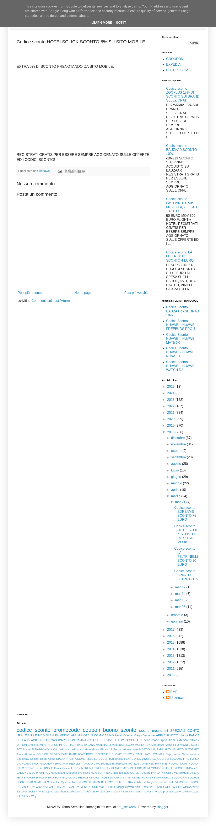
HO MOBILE (103, 763)
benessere (67, 791)
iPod (115, 749)
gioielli (116, 791)
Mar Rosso (157, 744)
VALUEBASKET (58, 786)
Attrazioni (29, 754)
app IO (49, 791)
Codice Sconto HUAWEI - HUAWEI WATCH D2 (180, 366)
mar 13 (180, 600)
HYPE (163, 763)
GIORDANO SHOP (28, 763)
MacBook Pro (74, 772)
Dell (41, 744)
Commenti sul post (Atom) (50, 300)
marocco (148, 791)
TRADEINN (134, 782)
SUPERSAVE (104, 740)
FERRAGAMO (173, 758)
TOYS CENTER (116, 782)
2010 (171, 675)
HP (157, 763)
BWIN (130, 754)
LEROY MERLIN (81, 768)
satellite (186, 791)
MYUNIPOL (43, 772)
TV (144, 782)
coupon (91, 730)
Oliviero (145, 772)
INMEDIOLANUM (46, 735)
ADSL (172, 740)
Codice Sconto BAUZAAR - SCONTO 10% (182, 311)
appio (57, 791)
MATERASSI (103, 744)
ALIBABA (157, 749)
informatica (127, 791)
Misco (86, 772)
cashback (63, 749)
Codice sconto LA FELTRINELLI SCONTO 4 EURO (180, 256)
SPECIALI (177, 730)
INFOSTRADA (67, 744)
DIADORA (62, 758)
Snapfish (55, 782)
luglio (175, 470)
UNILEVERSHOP (178, 782)
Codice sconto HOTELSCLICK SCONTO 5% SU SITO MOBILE (186, 534)
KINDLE (48, 768)
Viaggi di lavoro (125, 786)
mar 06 (180, 607)
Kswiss (66, 768)
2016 (171, 636)
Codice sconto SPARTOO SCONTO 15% (186, 575)
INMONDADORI (177, 763)
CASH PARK (144, 754)
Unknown (177, 697)
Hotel (118, 735)
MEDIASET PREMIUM (136, 768)
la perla (145, 740)
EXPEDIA (173, 64)
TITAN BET (99, 782)
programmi (160, 730)
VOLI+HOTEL (107, 786)
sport (164, 740)
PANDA (155, 772)
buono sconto (119, 730)
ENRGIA (131, 758)
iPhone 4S (106, 749)
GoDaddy (46, 763)
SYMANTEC (41, 782)
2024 (171, 393)
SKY (152, 777)
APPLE (161, 735)
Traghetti (152, 782)
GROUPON (174, 59)
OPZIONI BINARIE (188, 744)
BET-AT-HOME (59, 754)
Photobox (41, 777)
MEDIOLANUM (70, 735)
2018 (171, 432)
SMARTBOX (163, 777)
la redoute (125, 749)
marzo (176, 496)
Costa (51, 758)
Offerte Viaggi (132, 735)
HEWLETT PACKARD (82, 763)
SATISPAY (129, 777)
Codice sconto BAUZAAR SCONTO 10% (181, 149)
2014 (171, 649)
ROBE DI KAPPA (112, 777)
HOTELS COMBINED (141, 763)
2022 (171, 406)
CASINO (108, 735)
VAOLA (47, 749)
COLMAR (158, 754)
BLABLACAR (77, 754)
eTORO (86, 791)
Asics (20, 754)
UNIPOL (194, 782)
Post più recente (30, 293)
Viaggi (183, 735)
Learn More (101, 23)
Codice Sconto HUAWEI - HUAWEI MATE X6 (180, 338)
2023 (171, 399)
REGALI (83, 777)
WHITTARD (157, 786)
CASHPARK (59, 740)
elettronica (106, 791)
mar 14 (180, 593)
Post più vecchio (136, 293)
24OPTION (145, 749)
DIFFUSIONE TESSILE (83, 758)
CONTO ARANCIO (81, 740)
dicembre (178, 438)
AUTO (180, 749)
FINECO (172, 735)
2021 (171, 412)
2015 (171, 642)
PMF (173, 692)
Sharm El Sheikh (33, 749)
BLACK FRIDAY (38, 740)
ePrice (95, 749)
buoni (78, 791)
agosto (176, 463)
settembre (179, 457)
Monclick (171, 744)
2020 (171, 419)
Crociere (33, 744)
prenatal (168, 791)
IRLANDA (193, 763)
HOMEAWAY (120, 763)
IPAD (80, 744)
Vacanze (149, 735)
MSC (32, 772)
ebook (95, 791)
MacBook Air (58, 772)
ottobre (176, 450)
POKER (30, 777)
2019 (171, 425)
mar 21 (180, 502)
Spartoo (66, 782)
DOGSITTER (106, 758)
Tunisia (162, 782)
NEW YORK (98, 772)
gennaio (177, 621)
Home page (83, 293)
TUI (117, 740)
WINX (196, 786)
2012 (171, 662)
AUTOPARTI (191, 749)
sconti (144, 730)
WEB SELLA (130, 740)
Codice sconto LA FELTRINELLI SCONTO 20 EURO (186, 556)
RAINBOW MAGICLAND (62, 777)
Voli (55, 749)
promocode (66, 730)
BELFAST (42, 754)
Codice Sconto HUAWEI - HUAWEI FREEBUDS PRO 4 (180, 325)
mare (135, 749)
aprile (175, 489)
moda (155, 740)
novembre (179, 444)
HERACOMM (60, 763)
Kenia (57, 768)
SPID (30, 782)
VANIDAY (74, 786)
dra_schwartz (126, 807)
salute (177, 791)
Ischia (39, 768)
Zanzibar (22, 791)
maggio (177, 483)
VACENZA (42, 786)
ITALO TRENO (25, 768)
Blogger (162, 807)
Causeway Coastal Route (32, 758)
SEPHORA (142, 777)
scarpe (195, 791)
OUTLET (135, 772)
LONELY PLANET (111, 768)
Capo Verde (173, 754)
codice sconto (33, 730)
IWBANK (89, 744)
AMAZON (182, 740)
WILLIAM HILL (173, 786)
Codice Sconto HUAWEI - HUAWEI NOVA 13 (180, 352)
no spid (158, 791)
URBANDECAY (26, 786)
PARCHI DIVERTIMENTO (176, 772)
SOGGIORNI (179, 777)
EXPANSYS (144, 758)
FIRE (186, 758)
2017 (171, 629)
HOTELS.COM (177, 70)
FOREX (194, 758)
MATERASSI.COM (123, 744)
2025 (171, 386)
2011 (171, 668)
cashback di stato (80, 749)
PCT (19, 749)
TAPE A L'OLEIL (82, 782)
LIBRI (95, 768)
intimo (138, 791)
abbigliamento (36, 791)
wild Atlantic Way (27, 796)
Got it (121, 23)
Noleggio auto (121, 772)
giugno (176, 477)
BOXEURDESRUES (98, 754)
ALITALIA (170, 749)
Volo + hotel (142, 786)
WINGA (187, 786)
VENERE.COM (89, 786)
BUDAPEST (119, 754)
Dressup (120, 758)
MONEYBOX (142, 744)
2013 (171, 655)
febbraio (177, 615)
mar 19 (180, 587)
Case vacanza (190, 754)
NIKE (109, 772)
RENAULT (95, 777)
